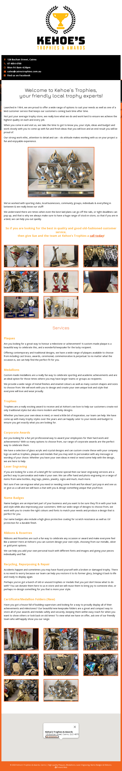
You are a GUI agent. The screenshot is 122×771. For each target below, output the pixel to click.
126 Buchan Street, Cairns (22, 59)
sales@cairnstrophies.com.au (24, 71)
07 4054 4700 (14, 63)
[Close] (75, 723)
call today (97, 236)
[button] (61, 738)
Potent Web (61, 767)
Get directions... (52, 732)
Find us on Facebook (18, 75)
